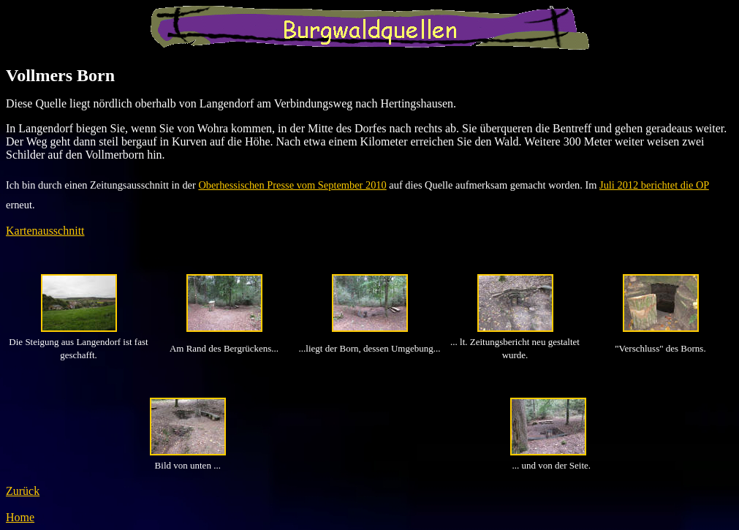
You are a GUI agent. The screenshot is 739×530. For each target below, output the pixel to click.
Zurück (22, 491)
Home (20, 517)
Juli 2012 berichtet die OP (654, 185)
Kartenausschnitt (45, 230)
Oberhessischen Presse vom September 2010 (292, 185)
